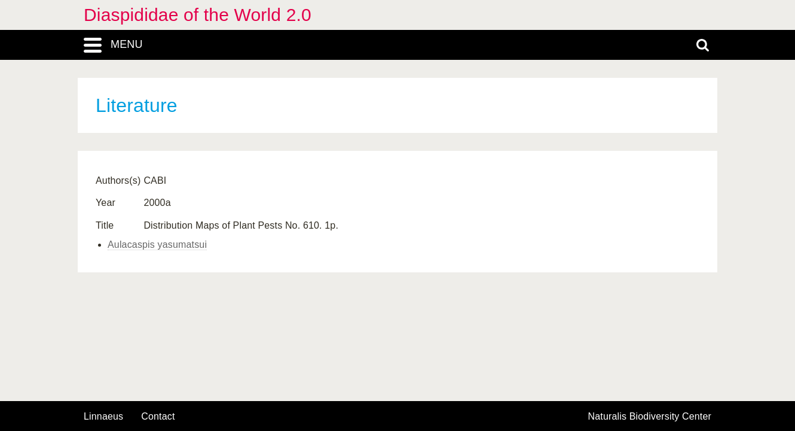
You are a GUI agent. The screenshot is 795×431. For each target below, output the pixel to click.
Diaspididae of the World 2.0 (197, 15)
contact (158, 416)
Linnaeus (103, 416)
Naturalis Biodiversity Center (650, 416)
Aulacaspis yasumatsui (157, 244)
